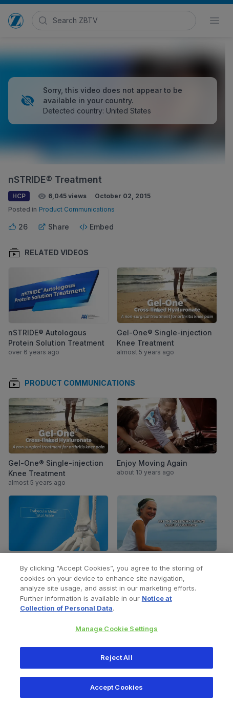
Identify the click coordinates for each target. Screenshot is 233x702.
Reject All (116, 661)
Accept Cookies (116, 691)
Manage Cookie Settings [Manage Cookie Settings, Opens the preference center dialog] (116, 632)
